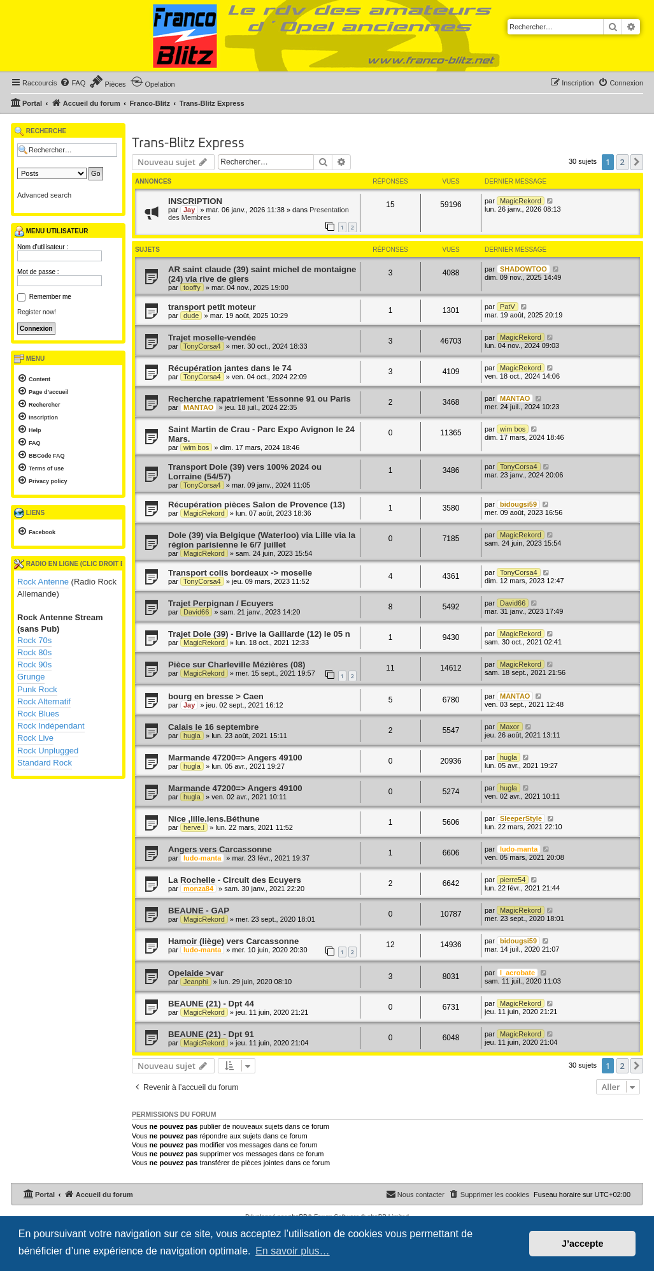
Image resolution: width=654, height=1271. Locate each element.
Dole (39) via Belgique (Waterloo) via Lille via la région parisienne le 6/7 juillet (261, 539)
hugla (192, 735)
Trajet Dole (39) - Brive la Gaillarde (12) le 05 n (259, 634)
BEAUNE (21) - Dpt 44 (211, 1003)
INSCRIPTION (195, 201)
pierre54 (512, 879)
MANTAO (198, 407)
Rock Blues (38, 713)
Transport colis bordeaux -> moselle (240, 572)
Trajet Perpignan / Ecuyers (221, 603)
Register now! (36, 312)
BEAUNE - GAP (198, 910)
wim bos (196, 447)
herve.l (193, 827)
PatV (507, 306)
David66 (196, 612)
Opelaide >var (196, 973)
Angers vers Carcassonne (220, 849)
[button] (636, 162)
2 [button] (622, 162)
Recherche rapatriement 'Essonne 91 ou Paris (259, 398)
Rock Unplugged (47, 750)
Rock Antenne (43, 581)
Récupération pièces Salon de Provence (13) (256, 504)
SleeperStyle (521, 818)
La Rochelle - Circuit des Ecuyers (234, 880)
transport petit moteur (212, 307)
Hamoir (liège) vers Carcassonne (233, 941)
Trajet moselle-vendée (212, 337)
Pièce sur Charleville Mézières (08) (237, 664)
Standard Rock (44, 762)
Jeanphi (195, 981)
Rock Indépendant (51, 725)
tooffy (192, 287)
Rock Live (35, 738)
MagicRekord (520, 201)
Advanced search (44, 195)
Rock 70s (34, 640)
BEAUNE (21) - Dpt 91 (211, 1034)
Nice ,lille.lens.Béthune (214, 819)
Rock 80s (34, 652)
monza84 (198, 888)
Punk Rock (37, 689)
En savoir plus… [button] (292, 1251)
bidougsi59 (518, 504)
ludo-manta (202, 858)
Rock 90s (34, 664)
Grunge (31, 676)
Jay (189, 210)
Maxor (510, 726)
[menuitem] (72, 83)
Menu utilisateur (51, 231)
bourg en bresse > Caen (216, 696)
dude (191, 315)
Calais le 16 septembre (213, 727)
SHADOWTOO (523, 269)
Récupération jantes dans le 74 (230, 368)
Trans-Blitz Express (188, 143)
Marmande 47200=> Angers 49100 (235, 757)
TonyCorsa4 (202, 346)
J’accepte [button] (583, 1243)
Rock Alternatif (44, 701)
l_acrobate (517, 973)
